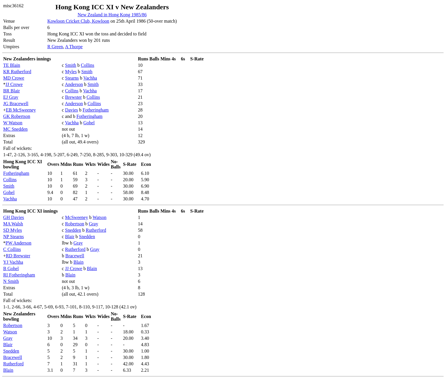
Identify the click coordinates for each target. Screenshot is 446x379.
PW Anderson (18, 242)
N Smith (11, 281)
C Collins (12, 249)
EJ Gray (10, 97)
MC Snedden (15, 129)
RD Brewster (18, 255)
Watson (100, 217)
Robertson (74, 223)
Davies (71, 109)
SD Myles (12, 230)
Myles (71, 71)
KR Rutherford (17, 71)
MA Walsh (13, 223)
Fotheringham (96, 109)
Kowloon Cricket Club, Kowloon (78, 21)
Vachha (90, 78)
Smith (70, 65)
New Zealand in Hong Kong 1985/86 (112, 14)
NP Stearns (13, 236)
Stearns (72, 78)
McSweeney (76, 217)
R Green (55, 46)
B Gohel (11, 268)
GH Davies (13, 217)
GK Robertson (16, 116)
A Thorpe (74, 46)
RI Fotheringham (19, 274)
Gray (93, 223)
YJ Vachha (13, 262)
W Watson (12, 122)
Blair (69, 236)
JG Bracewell (15, 103)
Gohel (89, 122)
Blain (78, 262)
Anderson (74, 84)
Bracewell (74, 255)
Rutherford (96, 230)
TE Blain (11, 65)
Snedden (73, 230)
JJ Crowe (14, 84)
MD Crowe (13, 78)
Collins (87, 65)
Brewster (73, 97)
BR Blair (11, 90)
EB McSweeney (21, 109)
